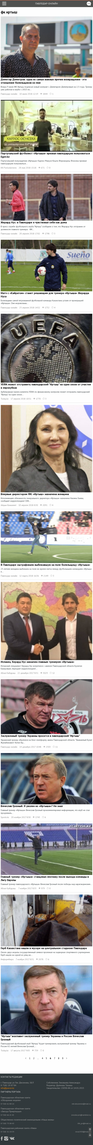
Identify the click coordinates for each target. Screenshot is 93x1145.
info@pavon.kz (7, 1088)
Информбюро (7, 959)
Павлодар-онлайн (46, 3)
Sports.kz (5, 817)
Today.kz (5, 398)
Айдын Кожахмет (8, 505)
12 (52, 673)
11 (55, 747)
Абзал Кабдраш (8, 673)
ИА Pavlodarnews (9, 167)
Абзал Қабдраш (8, 888)
